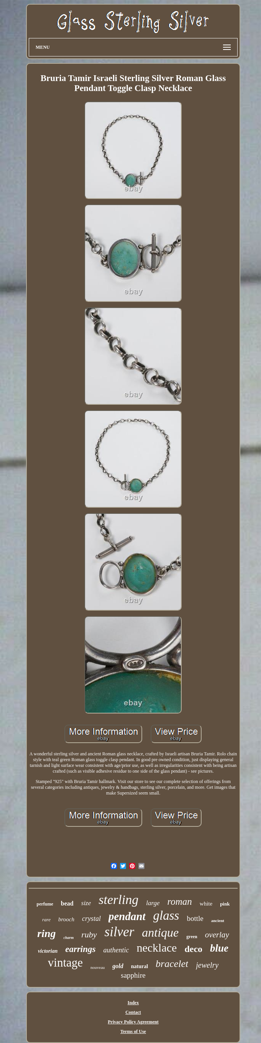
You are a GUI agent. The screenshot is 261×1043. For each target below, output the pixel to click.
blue (219, 948)
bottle (195, 918)
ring (46, 933)
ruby (89, 934)
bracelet (172, 963)
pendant (127, 916)
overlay (217, 934)
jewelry (207, 965)
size (86, 903)
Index (133, 1002)
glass (166, 915)
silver (120, 931)
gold (117, 966)
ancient (217, 920)
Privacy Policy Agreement (133, 1022)
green (191, 936)
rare (46, 919)
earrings (80, 949)
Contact (133, 1012)
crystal (91, 918)
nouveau (97, 967)
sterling (118, 899)
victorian (47, 951)
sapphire (133, 975)
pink (225, 904)
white (206, 904)
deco (193, 949)
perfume (45, 904)
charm (69, 937)
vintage (65, 962)
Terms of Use (133, 1031)
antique (160, 932)
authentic (116, 950)
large (152, 903)
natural (139, 966)
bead (67, 903)
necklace (156, 947)
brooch (66, 919)
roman (179, 901)
